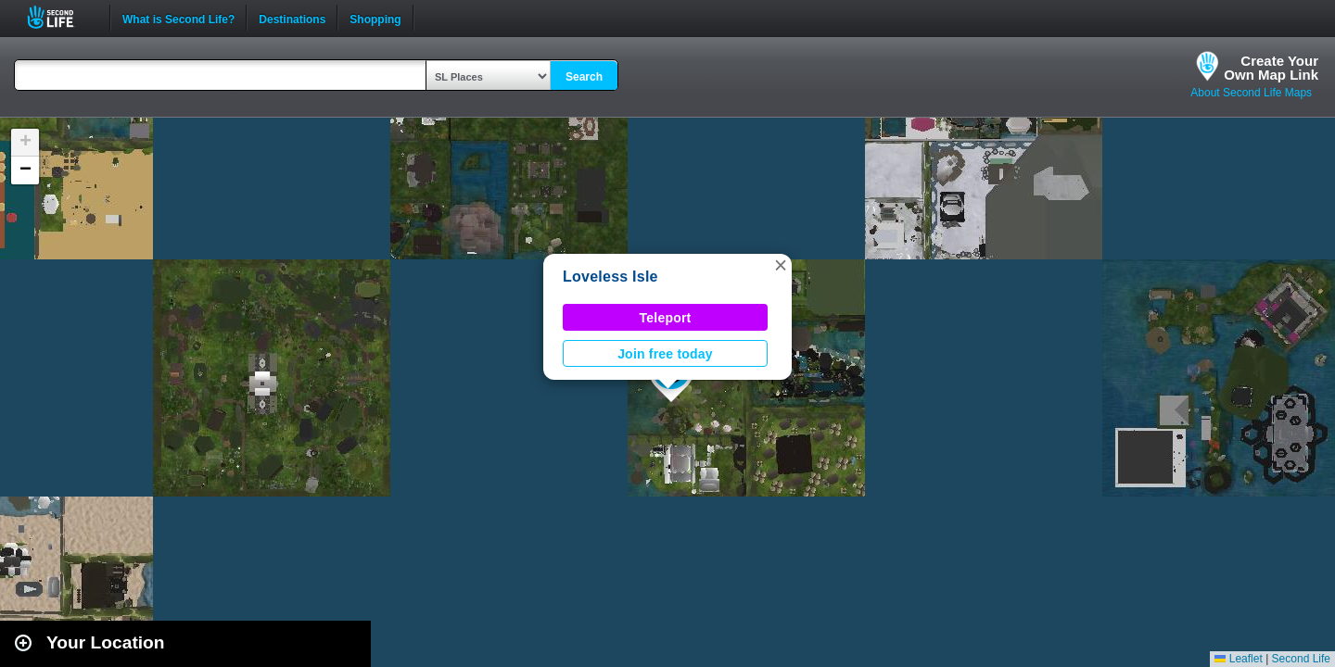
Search (584, 76)
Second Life (60, 17)
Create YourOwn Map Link (1271, 67)
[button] (780, 265)
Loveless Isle (610, 276)
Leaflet (1238, 658)
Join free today (665, 353)
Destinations (292, 17)
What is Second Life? (178, 17)
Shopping (375, 17)
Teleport (666, 317)
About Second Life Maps (1251, 92)
